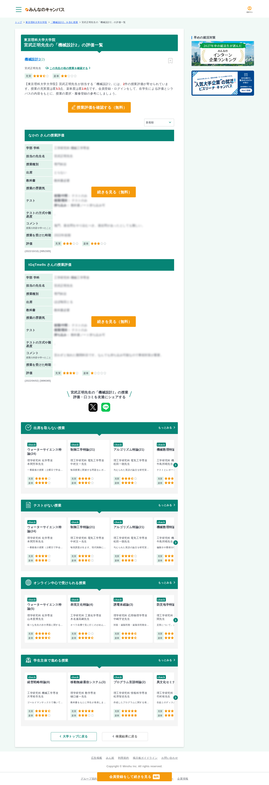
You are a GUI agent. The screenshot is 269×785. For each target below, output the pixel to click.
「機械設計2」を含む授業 (64, 22)
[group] (45, 464)
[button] (175, 465)
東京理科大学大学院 (36, 22)
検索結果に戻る (126, 736)
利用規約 (123, 757)
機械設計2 (33, 59)
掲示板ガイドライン (145, 757)
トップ (18, 22)
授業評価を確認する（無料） (102, 107)
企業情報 (182, 778)
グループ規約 (89, 778)
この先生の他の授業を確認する (69, 68)
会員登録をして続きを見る (134, 776)
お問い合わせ (169, 757)
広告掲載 (96, 757)
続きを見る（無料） (114, 192)
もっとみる (165, 427)
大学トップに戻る (75, 736)
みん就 (110, 757)
